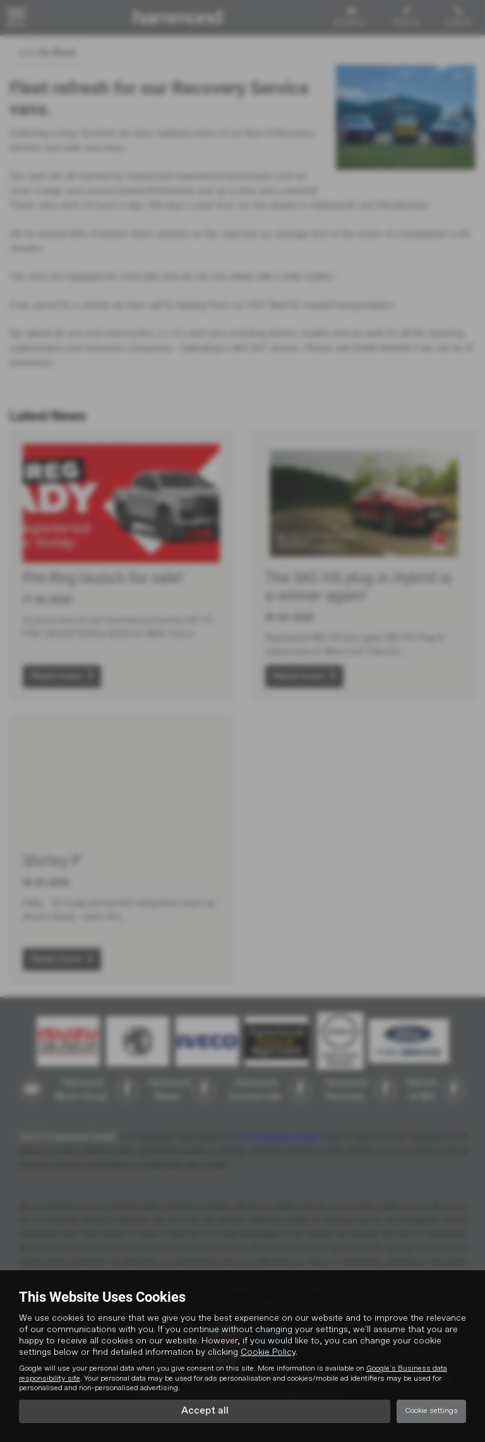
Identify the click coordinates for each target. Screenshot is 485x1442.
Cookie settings (431, 1411)
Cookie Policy (268, 1352)
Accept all (205, 1411)
